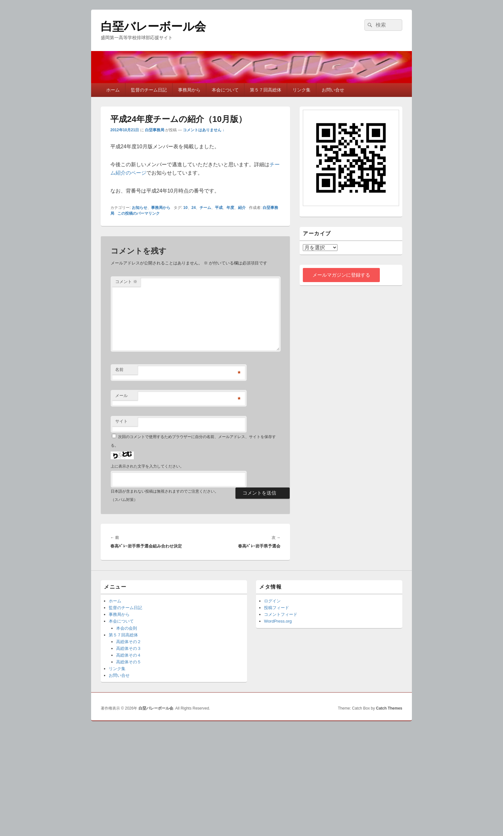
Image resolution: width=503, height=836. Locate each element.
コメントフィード (280, 614)
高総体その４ (128, 655)
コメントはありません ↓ (203, 130)
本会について (225, 89)
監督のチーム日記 (149, 89)
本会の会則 (126, 628)
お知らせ (139, 207)
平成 (219, 207)
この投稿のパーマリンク (138, 213)
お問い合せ (333, 89)
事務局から (189, 89)
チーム (205, 207)
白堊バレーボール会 (153, 26)
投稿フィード (276, 607)
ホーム (113, 89)
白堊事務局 (154, 130)
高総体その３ (128, 648)
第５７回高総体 (265, 89)
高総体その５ (128, 661)
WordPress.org (278, 621)
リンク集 (302, 89)
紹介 (242, 207)
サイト (121, 421)
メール (121, 395)
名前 (119, 369)
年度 (230, 207)
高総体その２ (128, 641)
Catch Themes (389, 708)
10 (185, 207)
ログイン (272, 601)
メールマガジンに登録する (341, 275)
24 (194, 207)
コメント (126, 281)
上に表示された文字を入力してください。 (147, 466)
